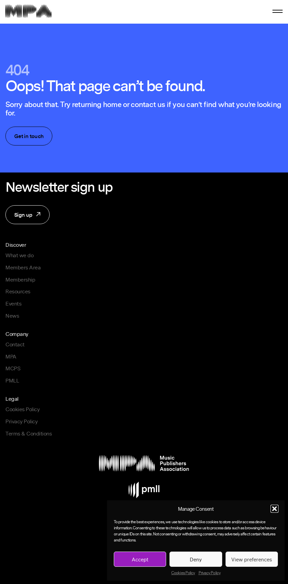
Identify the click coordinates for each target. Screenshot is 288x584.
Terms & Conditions (28, 433)
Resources (17, 291)
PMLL (12, 380)
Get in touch (29, 136)
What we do (19, 255)
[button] (274, 508)
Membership (20, 279)
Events (13, 303)
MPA (11, 356)
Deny (196, 559)
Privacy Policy (209, 573)
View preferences (251, 559)
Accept (140, 559)
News (12, 316)
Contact (15, 344)
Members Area (23, 267)
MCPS (12, 368)
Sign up (23, 217)
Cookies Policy (183, 573)
